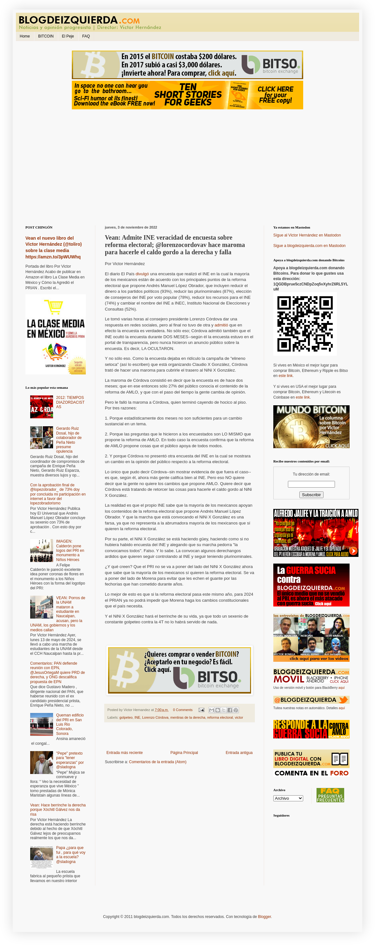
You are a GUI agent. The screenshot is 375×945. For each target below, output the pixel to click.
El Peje (68, 36)
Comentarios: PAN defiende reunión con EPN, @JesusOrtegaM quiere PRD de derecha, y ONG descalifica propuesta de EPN (57, 672)
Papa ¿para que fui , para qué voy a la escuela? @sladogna (70, 855)
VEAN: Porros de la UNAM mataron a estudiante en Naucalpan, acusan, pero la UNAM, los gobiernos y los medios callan (57, 614)
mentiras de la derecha (187, 717)
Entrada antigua (239, 752)
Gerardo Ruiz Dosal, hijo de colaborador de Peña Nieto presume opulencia (69, 440)
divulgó (142, 273)
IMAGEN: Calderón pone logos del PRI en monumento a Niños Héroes (70, 550)
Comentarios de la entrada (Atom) (158, 762)
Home (25, 36)
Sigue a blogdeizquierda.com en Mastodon (309, 245)
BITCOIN (46, 36)
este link (286, 375)
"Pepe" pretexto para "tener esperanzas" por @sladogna (70, 760)
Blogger (264, 916)
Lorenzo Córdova (155, 717)
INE (137, 717)
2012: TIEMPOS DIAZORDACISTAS (70, 402)
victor (239, 717)
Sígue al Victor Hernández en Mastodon (307, 235)
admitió (221, 325)
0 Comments (183, 710)
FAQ (86, 36)
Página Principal (184, 752)
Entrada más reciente (124, 752)
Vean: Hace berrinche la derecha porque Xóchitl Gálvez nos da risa (58, 810)
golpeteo (126, 717)
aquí (341, 687)
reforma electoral (220, 717)
